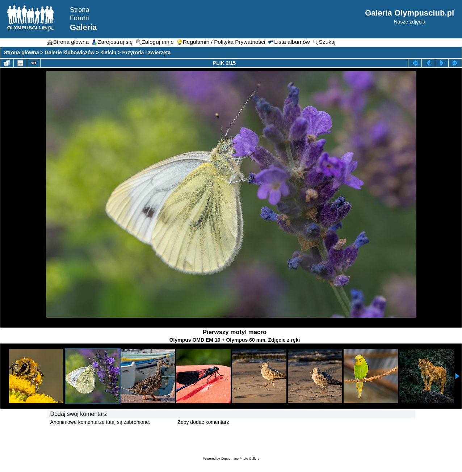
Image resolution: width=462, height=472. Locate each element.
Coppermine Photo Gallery (240, 458)
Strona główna (21, 52)
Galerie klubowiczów (69, 52)
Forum (79, 18)
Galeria (83, 27)
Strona (79, 9)
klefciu (108, 52)
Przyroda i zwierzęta (146, 52)
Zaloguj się (164, 422)
